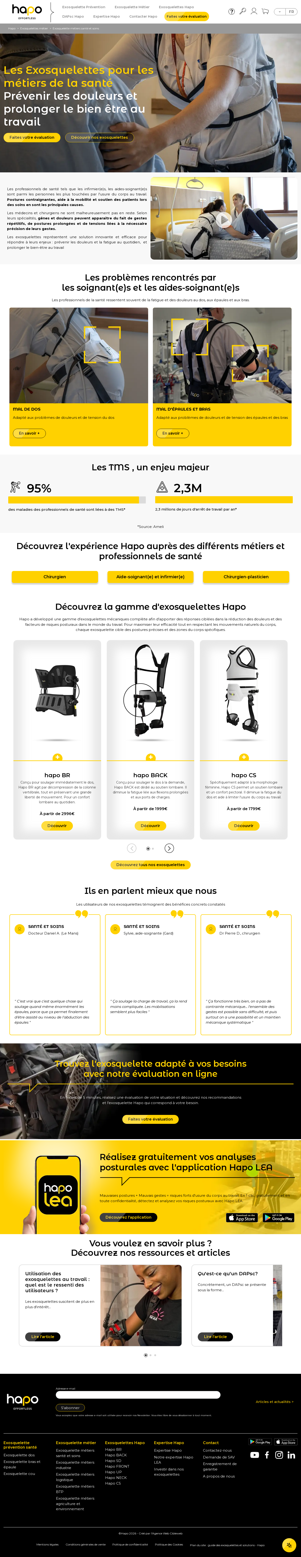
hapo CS (243, 775)
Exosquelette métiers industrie (75, 1465)
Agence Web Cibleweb (167, 1533)
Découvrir (57, 826)
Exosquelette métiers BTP (75, 1489)
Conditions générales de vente (86, 1544)
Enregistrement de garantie (220, 1466)
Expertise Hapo (168, 1450)
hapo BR (57, 775)
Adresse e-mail (65, 1388)
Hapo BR (113, 1449)
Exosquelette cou (19, 1473)
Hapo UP (113, 1472)
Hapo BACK (116, 1455)
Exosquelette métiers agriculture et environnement (75, 1503)
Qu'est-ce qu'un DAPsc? (228, 1273)
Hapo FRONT (117, 1466)
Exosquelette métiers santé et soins (75, 1453)
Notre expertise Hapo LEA (173, 1460)
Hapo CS (113, 1483)
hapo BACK (150, 775)
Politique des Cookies (169, 1544)
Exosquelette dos (19, 1455)
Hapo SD (113, 1460)
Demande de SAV (219, 1457)
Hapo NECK (116, 1477)
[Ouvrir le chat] (289, 1545)
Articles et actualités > (274, 1402)
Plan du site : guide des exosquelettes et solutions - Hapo (227, 1545)
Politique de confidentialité (130, 1544)
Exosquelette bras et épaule (22, 1464)
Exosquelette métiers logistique (75, 1477)
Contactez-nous (217, 1450)
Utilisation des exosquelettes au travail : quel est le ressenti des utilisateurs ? (57, 1282)
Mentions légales (47, 1544)
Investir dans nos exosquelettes (169, 1472)
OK (289, 1528)
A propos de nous (219, 1476)
